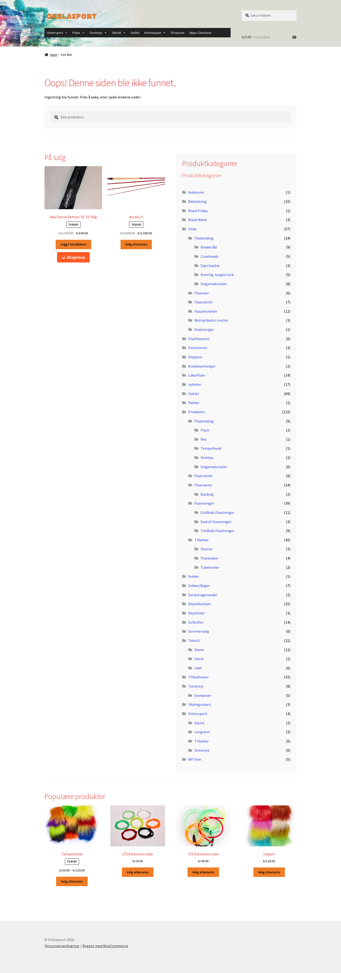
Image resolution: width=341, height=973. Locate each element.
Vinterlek (201, 750)
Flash (205, 430)
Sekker (193, 576)
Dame (199, 649)
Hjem (53, 55)
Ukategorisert (199, 704)
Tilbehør (201, 540)
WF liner (195, 759)
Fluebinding (204, 238)
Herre (199, 658)
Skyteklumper (199, 603)
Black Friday (198, 210)
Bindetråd (209, 247)
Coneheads (209, 256)
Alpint (199, 722)
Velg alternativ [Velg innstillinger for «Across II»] (136, 244)
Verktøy (207, 457)
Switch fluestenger (216, 521)
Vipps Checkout (200, 33)
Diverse (206, 548)
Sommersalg (198, 631)
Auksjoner (196, 192)
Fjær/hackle (210, 265)
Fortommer (197, 347)
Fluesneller (203, 302)
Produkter (196, 411)
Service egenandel (202, 594)
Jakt (198, 668)
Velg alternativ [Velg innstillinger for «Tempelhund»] (72, 881)
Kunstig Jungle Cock (217, 274)
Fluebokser (210, 558)
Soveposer (202, 695)
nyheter (194, 384)
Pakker (193, 402)
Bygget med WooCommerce (105, 945)
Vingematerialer (214, 283)
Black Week (197, 219)
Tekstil (119, 33)
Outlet (134, 33)
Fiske (78, 33)
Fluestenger (204, 503)
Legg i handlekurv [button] (73, 244)
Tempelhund (211, 448)
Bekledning (197, 201)
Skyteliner (196, 613)
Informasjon (155, 33)
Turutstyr (98, 33)
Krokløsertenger (201, 366)
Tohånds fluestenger (217, 530)
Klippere (195, 357)
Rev (203, 439)
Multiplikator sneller (211, 320)
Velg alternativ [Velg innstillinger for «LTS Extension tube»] (138, 872)
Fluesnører (203, 485)
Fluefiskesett (199, 338)
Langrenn (202, 731)
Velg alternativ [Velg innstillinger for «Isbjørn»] (269, 872)
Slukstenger (204, 329)
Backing (207, 494)
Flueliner (201, 293)
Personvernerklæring (62, 945)
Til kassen (177, 33)
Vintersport (57, 33)
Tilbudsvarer (198, 677)
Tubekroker (210, 567)
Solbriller (196, 622)
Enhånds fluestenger (217, 512)
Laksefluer (196, 375)
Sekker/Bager (199, 585)
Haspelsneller (205, 311)
